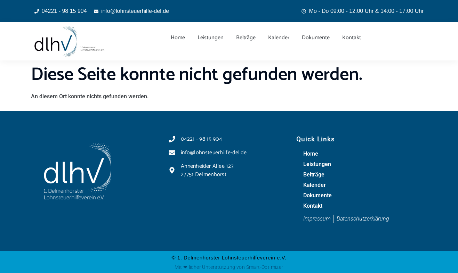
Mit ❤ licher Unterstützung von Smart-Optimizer (229, 267)
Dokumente (316, 37)
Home (178, 37)
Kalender (278, 37)
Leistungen (211, 37)
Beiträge (246, 37)
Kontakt (351, 37)
